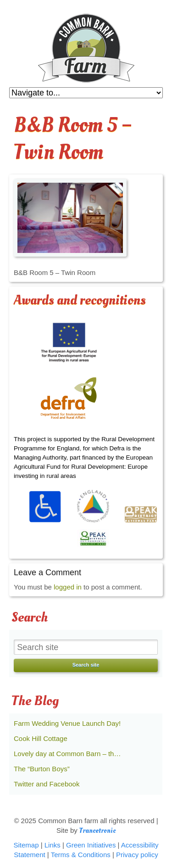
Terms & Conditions (81, 854)
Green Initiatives (91, 845)
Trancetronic (97, 831)
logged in (68, 587)
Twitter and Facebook (46, 784)
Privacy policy (137, 854)
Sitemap (26, 845)
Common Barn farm (86, 48)
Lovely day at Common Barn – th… (67, 753)
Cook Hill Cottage (40, 738)
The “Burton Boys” (42, 769)
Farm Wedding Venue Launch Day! (67, 723)
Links (52, 845)
